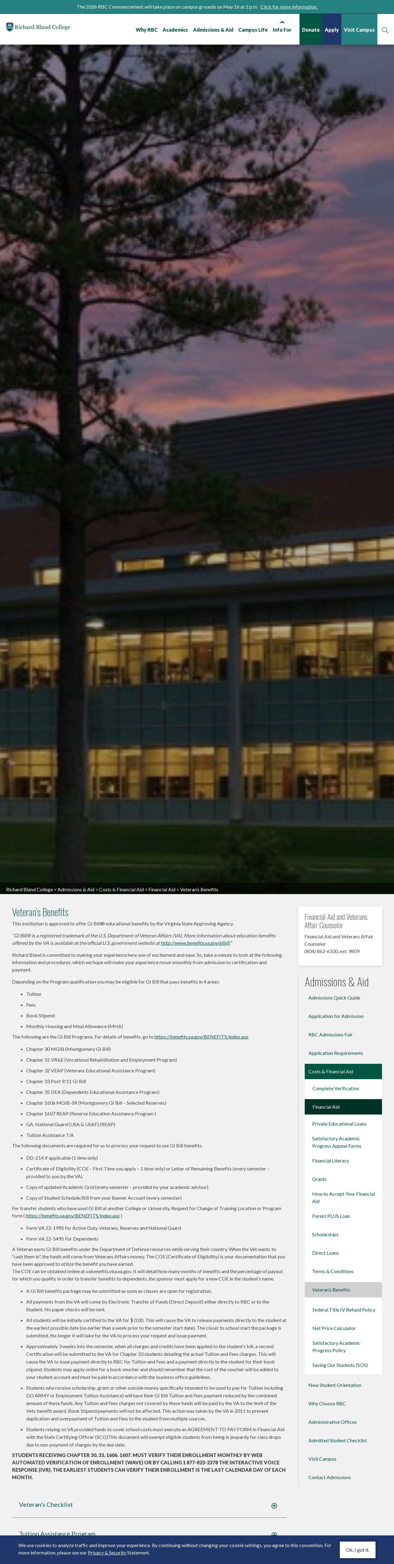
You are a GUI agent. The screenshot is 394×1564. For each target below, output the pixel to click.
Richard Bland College (43, 29)
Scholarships (325, 1323)
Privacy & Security (107, 1552)
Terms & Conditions (333, 1360)
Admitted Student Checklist (337, 1529)
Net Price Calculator (334, 1417)
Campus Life (252, 30)
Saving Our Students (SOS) (340, 1454)
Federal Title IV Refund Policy (343, 1398)
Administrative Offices (332, 1511)
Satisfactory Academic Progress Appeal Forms (336, 1230)
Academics (175, 30)
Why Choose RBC (327, 1492)
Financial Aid (161, 978)
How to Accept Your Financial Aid (343, 1286)
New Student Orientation (334, 1474)
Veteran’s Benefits (331, 1378)
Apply (331, 30)
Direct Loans (325, 1341)
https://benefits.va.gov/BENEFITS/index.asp (201, 1126)
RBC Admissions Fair (330, 1123)
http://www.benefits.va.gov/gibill (195, 1032)
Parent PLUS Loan (331, 1305)
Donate (311, 30)
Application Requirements (335, 1142)
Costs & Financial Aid (121, 978)
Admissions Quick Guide (334, 1086)
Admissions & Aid (213, 30)
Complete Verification (335, 1177)
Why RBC (146, 30)
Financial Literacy (330, 1249)
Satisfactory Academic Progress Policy (336, 1435)
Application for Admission (336, 1105)
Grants (319, 1268)
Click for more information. (289, 7)
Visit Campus (359, 30)
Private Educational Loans (339, 1212)
